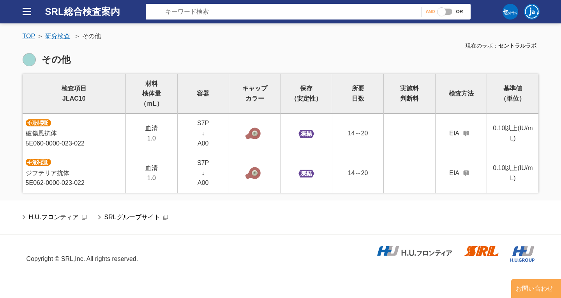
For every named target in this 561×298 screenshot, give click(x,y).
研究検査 (57, 36)
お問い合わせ (534, 288)
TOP (29, 36)
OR (459, 11)
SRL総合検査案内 (82, 11)
